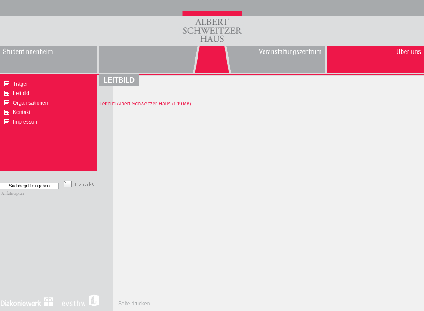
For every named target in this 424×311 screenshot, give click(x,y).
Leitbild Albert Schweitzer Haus (145, 104)
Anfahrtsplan (12, 193)
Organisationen (30, 103)
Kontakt (22, 112)
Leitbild (21, 93)
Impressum (25, 122)
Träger (20, 84)
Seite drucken (134, 304)
